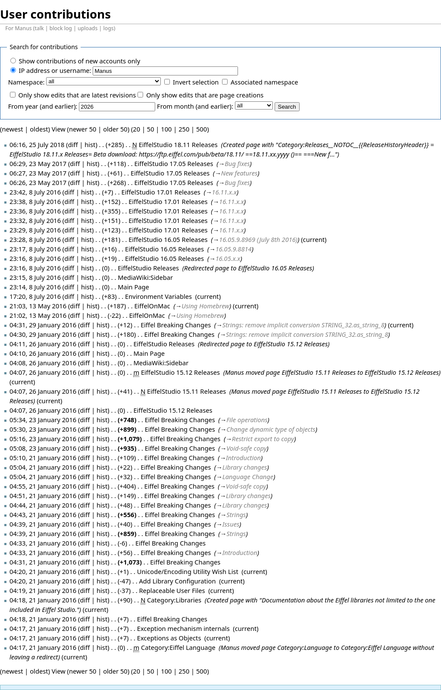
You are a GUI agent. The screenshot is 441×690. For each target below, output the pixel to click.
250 (183, 129)
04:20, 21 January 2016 (42, 571)
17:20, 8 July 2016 (35, 296)
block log (61, 28)
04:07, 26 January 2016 (42, 372)
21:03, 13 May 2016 (37, 305)
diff (75, 163)
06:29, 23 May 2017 (37, 163)
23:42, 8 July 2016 (35, 192)
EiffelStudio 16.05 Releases (167, 239)
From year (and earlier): (43, 106)
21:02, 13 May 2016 (37, 315)
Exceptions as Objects (169, 638)
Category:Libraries (174, 600)
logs (108, 28)
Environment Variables (158, 296)
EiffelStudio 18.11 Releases (178, 144)
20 (136, 129)
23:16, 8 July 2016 (35, 258)
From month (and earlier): (195, 106)
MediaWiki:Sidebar (145, 277)
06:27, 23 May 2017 (37, 173)
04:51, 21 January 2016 (42, 495)
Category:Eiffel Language (178, 647)
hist (89, 144)
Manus (23, 28)
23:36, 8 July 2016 (35, 211)
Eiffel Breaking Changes (176, 324)
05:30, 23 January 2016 (42, 429)
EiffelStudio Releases (148, 267)
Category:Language (304, 647)
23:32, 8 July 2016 (35, 220)
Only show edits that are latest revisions (77, 95)
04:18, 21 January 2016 (42, 600)
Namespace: (26, 82)
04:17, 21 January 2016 (42, 628)
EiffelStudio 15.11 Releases (318, 372)
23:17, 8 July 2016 (35, 249)
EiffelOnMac (152, 305)
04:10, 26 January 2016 (42, 353)
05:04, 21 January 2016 (42, 467)
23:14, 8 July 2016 (35, 286)
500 (201, 129)
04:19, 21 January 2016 (42, 590)
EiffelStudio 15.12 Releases (290, 343)
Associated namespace (264, 82)
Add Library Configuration (177, 581)
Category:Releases (303, 144)
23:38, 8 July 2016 (35, 201)
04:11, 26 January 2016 (42, 343)
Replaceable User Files (172, 590)
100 (166, 129)
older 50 (115, 129)
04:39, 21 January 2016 (42, 524)
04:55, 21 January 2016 (42, 486)
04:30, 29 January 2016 (42, 334)
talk (39, 28)
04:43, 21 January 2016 (42, 514)
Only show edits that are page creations (204, 95)
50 (150, 129)
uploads (87, 28)
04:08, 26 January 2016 (42, 362)
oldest (39, 129)
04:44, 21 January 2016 (42, 505)
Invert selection (196, 82)
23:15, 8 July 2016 (35, 277)
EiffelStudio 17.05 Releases (173, 163)
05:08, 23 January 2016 (42, 448)
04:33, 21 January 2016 (42, 543)
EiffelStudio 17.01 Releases (161, 192)
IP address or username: (55, 70)
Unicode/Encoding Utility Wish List (187, 571)
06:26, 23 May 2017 (37, 182)
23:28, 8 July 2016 (35, 239)
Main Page (133, 286)
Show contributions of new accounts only (79, 60)
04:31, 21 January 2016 (42, 562)
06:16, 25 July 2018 (36, 144)
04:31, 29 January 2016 (42, 324)
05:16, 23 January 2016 (42, 438)
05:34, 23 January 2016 (42, 419)
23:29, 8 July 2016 (35, 230)
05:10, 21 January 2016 (42, 457)
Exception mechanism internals (183, 628)
